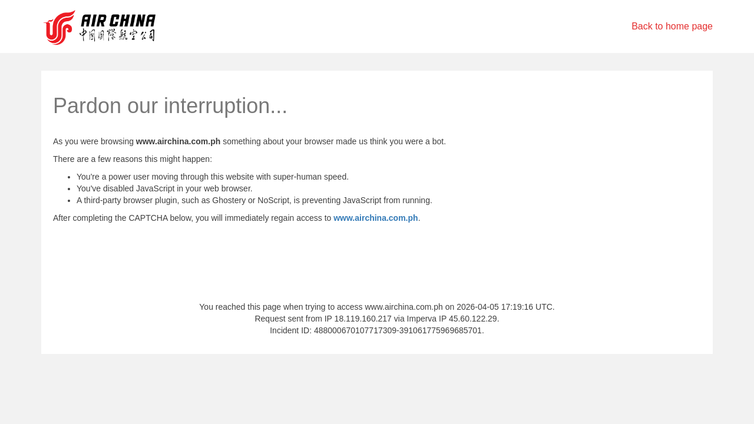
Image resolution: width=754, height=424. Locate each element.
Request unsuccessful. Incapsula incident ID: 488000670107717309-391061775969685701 (377, 212)
